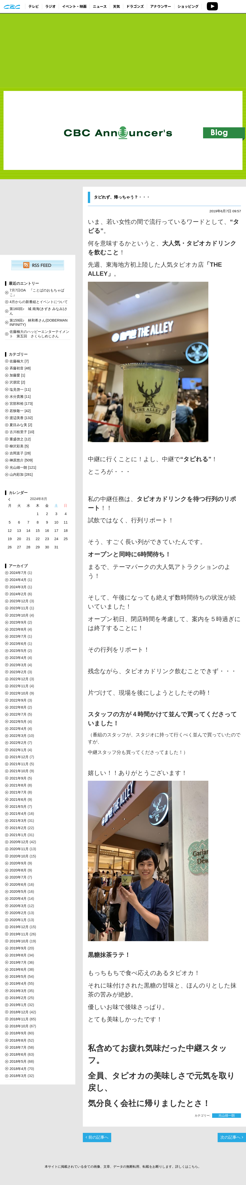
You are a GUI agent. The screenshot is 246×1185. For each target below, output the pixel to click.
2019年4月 (18, 983)
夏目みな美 (21, 425)
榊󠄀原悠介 (21, 460)
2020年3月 (18, 906)
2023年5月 (18, 651)
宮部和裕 (21, 404)
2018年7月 (18, 1047)
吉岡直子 (20, 453)
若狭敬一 (20, 411)
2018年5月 (18, 1061)
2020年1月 (18, 920)
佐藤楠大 (19, 361)
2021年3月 (18, 821)
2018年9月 (18, 1033)
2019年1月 (18, 1005)
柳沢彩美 (19, 446)
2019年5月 (18, 976)
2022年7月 (18, 714)
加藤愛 (17, 375)
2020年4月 (18, 899)
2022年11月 (19, 686)
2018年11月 (19, 1019)
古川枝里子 (22, 432)
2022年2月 (18, 743)
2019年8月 (18, 955)
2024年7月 (18, 573)
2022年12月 (19, 679)
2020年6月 (18, 884)
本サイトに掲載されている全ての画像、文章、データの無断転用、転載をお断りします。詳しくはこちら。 (123, 1166)
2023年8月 (18, 629)
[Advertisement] (123, 51)
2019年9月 (18, 948)
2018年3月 (18, 1076)
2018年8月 (18, 1040)
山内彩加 (21, 474)
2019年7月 (18, 962)
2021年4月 (18, 814)
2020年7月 (18, 877)
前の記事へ (97, 1137)
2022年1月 (18, 750)
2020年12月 (19, 842)
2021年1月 (18, 835)
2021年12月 (19, 757)
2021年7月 (18, 792)
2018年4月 (18, 1069)
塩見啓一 (20, 389)
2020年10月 (19, 856)
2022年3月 (18, 736)
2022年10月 (19, 693)
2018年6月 (18, 1054)
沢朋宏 (17, 382)
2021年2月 (18, 828)
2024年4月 (18, 580)
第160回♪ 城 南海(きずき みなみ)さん (39, 311)
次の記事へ (231, 1137)
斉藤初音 (20, 368)
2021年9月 (18, 778)
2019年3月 (18, 991)
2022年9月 (18, 700)
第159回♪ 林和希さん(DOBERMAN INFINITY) (39, 322)
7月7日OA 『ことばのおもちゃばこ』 (37, 292)
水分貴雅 (20, 396)
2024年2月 (18, 594)
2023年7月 (18, 636)
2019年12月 (19, 927)
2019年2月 (18, 998)
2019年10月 (19, 941)
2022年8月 (18, 707)
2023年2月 (18, 672)
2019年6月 (18, 969)
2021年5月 (18, 807)
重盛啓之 (20, 439)
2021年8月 (18, 785)
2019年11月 (19, 934)
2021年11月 (19, 764)
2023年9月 (18, 622)
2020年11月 (19, 849)
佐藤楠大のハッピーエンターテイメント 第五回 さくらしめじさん (39, 334)
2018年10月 (19, 1026)
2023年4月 (18, 658)
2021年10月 (19, 771)
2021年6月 (18, 800)
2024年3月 (18, 587)
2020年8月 (18, 870)
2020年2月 (18, 913)
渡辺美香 (21, 418)
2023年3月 (18, 665)
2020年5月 (18, 892)
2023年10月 (19, 615)
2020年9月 (18, 863)
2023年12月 (19, 601)
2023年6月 (18, 644)
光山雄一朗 (226, 1115)
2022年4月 (18, 729)
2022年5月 (18, 722)
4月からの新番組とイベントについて (39, 302)
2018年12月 (19, 1012)
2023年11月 (19, 608)
